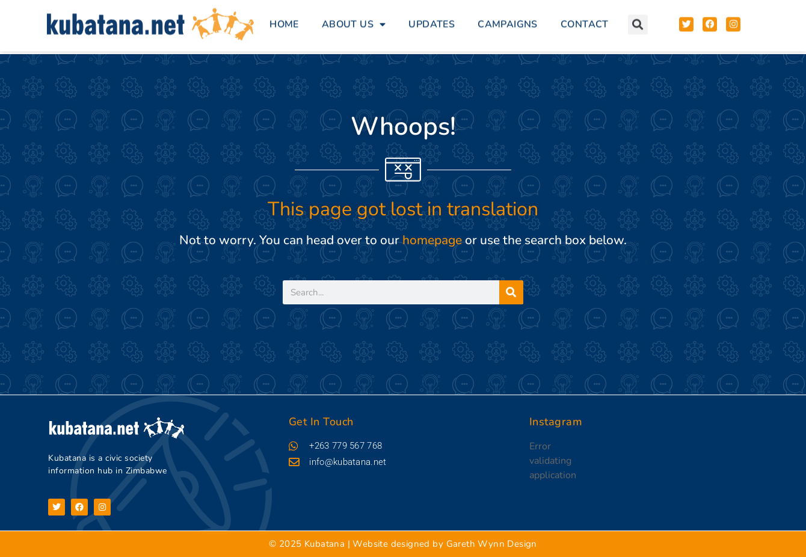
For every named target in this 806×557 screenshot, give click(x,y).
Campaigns (508, 20)
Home (284, 20)
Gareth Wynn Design (491, 544)
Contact (585, 20)
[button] (638, 20)
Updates (431, 20)
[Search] (511, 292)
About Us (354, 20)
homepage (432, 240)
